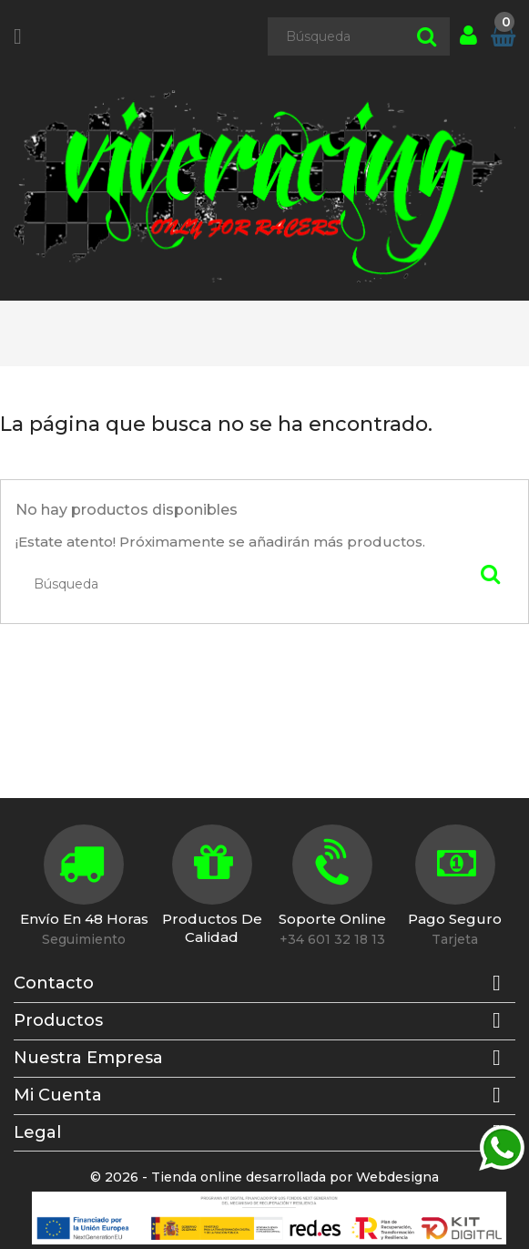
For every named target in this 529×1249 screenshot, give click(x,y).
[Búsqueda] (359, 36)
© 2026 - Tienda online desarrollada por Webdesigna (264, 1177)
